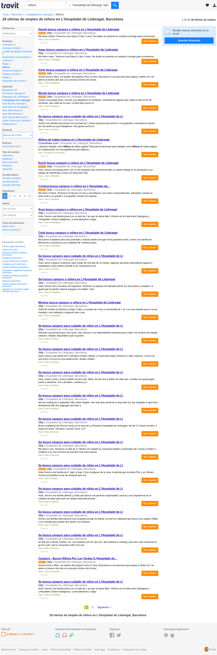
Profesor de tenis (11, 74)
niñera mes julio (9, 250)
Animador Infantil (11, 48)
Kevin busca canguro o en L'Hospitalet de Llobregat (78, 162)
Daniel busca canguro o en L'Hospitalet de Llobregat (78, 29)
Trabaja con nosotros (29, 649)
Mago (5, 63)
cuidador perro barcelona (14, 264)
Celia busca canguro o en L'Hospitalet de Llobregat (77, 232)
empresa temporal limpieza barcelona (15, 277)
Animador (7, 44)
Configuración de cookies (134, 649)
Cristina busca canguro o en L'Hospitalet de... (74, 186)
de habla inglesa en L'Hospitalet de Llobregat (74, 139)
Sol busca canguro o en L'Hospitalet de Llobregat (76, 279)
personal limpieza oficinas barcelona (14, 254)
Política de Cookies (82, 649)
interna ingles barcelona (13, 246)
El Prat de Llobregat (12, 93)
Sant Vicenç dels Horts (14, 117)
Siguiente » (104, 607)
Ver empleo (149, 41)
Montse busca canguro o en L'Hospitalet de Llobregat (79, 302)
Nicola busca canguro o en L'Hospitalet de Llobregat (78, 93)
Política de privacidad (60, 649)
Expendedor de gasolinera (16, 57)
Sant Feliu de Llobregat (14, 107)
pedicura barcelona (11, 281)
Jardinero (7, 60)
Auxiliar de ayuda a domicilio (17, 51)
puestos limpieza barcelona (15, 267)
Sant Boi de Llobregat (13, 103)
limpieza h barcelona (12, 258)
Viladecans (8, 124)
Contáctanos (114, 649)
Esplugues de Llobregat (14, 96)
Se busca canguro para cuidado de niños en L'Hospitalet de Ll (80, 116)
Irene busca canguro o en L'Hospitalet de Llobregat (77, 69)
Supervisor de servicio (13, 80)
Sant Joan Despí (11, 110)
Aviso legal (100, 649)
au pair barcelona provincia (15, 261)
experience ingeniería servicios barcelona (17, 271)
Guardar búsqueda (189, 40)
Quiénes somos (8, 649)
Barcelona (7, 90)
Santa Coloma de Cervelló (16, 120)
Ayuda (45, 649)
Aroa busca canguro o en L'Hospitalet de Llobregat (77, 209)
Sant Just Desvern (11, 113)
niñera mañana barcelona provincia (14, 285)
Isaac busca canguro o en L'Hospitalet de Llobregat (78, 49)
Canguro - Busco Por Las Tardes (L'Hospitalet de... (77, 558)
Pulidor (5, 77)
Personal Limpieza (11, 70)
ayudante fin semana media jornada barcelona (15, 290)
